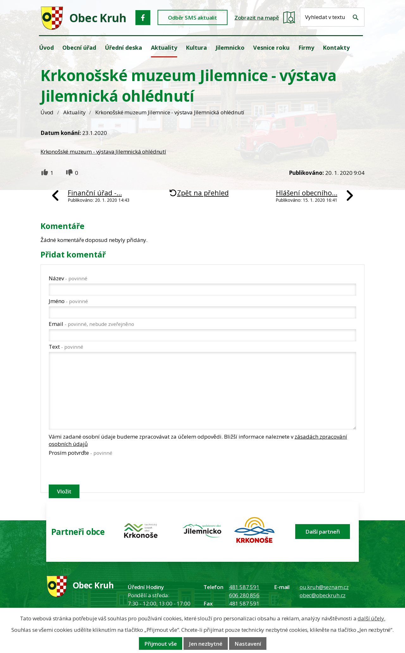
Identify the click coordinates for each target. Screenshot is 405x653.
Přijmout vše (160, 643)
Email (91, 323)
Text (66, 346)
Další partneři (322, 531)
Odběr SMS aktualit (192, 17)
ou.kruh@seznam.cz (324, 587)
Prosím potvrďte (80, 452)
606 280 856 (244, 595)
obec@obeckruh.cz (323, 595)
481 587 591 (244, 587)
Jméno (68, 301)
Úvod (46, 112)
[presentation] (97, 471)
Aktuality (74, 112)
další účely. (371, 618)
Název (68, 278)
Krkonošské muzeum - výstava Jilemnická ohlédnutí (103, 151)
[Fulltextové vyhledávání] (332, 17)
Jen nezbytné (205, 643)
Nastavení (247, 643)
